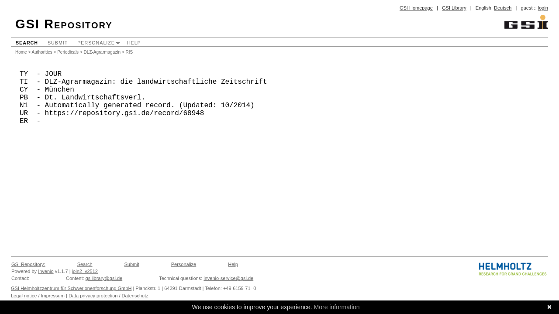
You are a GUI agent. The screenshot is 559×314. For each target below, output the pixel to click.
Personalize (96, 42)
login (543, 7)
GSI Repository (64, 24)
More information (337, 307)
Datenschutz (135, 295)
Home (21, 52)
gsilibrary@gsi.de (104, 278)
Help (134, 42)
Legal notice (24, 295)
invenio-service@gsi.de (228, 278)
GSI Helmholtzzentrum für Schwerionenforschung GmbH (71, 288)
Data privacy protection (93, 295)
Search (27, 42)
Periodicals (68, 52)
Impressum (53, 295)
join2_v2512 (85, 271)
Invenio (45, 271)
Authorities (42, 52)
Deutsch (502, 7)
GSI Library (454, 7)
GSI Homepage (416, 7)
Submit (58, 42)
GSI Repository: (28, 264)
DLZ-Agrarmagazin (102, 52)
